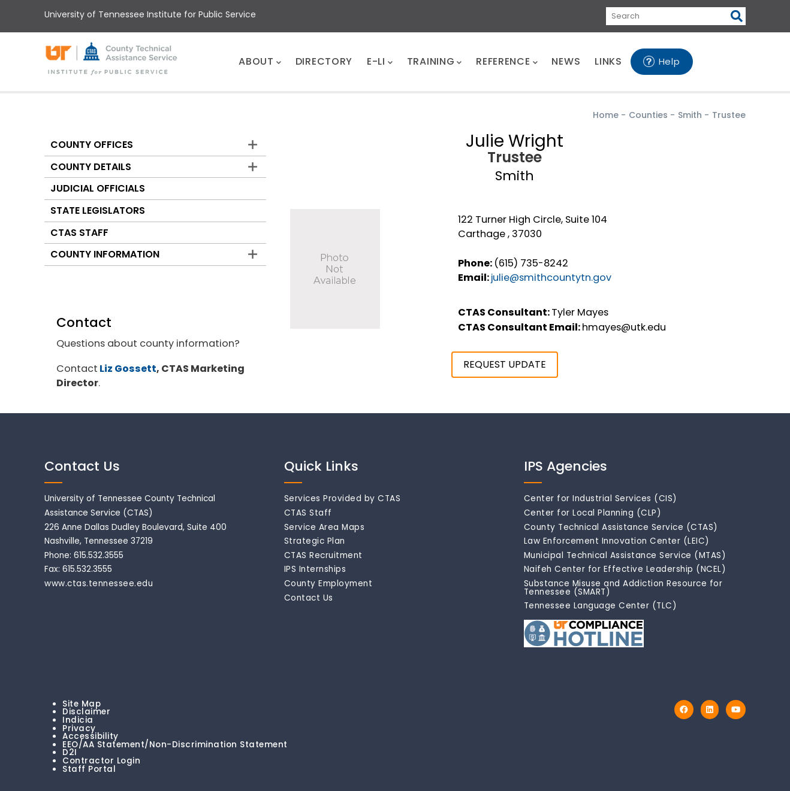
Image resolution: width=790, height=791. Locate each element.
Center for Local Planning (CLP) (593, 513)
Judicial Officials (97, 188)
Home (606, 115)
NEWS (565, 61)
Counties (648, 115)
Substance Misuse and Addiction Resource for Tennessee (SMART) (623, 588)
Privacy (79, 728)
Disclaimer (86, 711)
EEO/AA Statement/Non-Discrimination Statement (175, 744)
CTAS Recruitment (323, 555)
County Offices (91, 144)
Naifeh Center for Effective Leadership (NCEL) (625, 569)
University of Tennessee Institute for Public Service (150, 14)
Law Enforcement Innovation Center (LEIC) (617, 541)
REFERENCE (506, 61)
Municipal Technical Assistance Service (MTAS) (625, 555)
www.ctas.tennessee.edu (98, 583)
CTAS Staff (79, 233)
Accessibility (90, 736)
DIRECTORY (324, 61)
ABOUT (260, 61)
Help (669, 61)
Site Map (81, 704)
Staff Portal (89, 769)
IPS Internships (315, 569)
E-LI (380, 61)
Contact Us (308, 598)
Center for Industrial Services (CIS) (600, 498)
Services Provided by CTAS (342, 498)
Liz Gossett (127, 368)
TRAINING (434, 61)
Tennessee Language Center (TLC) (600, 605)
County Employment (328, 583)
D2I (69, 752)
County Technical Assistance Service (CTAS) (621, 527)
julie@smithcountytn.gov (551, 277)
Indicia (78, 720)
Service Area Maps (324, 527)
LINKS (608, 61)
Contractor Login (101, 760)
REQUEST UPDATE (504, 364)
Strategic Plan (314, 541)
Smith (690, 115)
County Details (90, 167)
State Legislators (97, 210)
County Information (104, 254)
